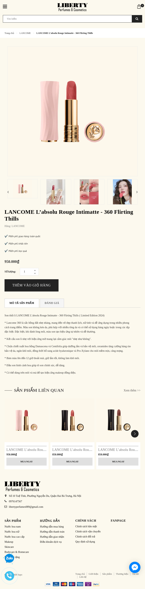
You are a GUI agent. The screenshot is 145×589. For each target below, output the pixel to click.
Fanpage (118, 520)
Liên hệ (82, 577)
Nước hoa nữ (12, 531)
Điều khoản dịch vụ (51, 541)
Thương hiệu (122, 574)
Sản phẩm (107, 574)
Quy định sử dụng (85, 541)
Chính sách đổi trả (85, 536)
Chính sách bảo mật (86, 526)
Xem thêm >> (132, 390)
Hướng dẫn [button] (50, 520)
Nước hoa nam (13, 526)
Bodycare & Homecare (17, 552)
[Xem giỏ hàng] (139, 6)
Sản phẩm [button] (13, 520)
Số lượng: (10, 271)
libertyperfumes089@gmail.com (26, 506)
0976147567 (15, 501)
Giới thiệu (93, 574)
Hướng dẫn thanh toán (52, 531)
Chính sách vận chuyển (88, 531)
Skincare (9, 547)
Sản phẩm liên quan (39, 390)
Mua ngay (26, 461)
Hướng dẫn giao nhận (52, 536)
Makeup (9, 541)
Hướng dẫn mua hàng (52, 526)
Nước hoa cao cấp (15, 536)
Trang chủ (80, 574)
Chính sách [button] (85, 520)
